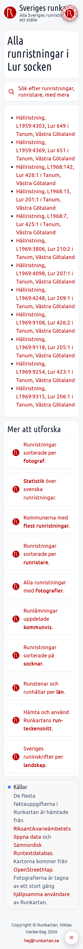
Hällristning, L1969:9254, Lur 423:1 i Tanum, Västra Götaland (45, 371)
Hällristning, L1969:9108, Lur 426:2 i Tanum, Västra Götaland (45, 322)
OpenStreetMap (33, 869)
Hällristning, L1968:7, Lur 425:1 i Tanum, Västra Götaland (42, 224)
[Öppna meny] (71, 937)
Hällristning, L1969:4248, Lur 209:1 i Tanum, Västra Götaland (45, 297)
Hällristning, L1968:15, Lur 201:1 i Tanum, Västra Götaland (43, 199)
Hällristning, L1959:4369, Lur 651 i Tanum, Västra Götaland (45, 150)
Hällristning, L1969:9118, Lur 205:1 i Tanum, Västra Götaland (45, 347)
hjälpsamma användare (42, 894)
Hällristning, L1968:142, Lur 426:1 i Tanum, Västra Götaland (45, 174)
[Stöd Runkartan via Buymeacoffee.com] (70, 13)
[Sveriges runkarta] (10, 12)
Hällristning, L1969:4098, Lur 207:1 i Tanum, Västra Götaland (45, 273)
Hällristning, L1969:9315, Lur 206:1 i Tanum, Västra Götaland (45, 396)
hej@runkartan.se (41, 940)
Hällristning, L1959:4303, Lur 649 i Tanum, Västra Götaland (45, 125)
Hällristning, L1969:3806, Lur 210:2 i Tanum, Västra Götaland (45, 248)
